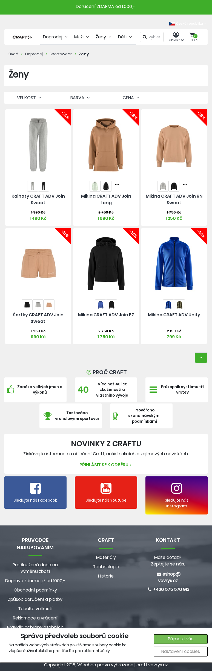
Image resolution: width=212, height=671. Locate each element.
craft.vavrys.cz (152, 665)
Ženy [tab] (104, 37)
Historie (106, 576)
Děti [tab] (125, 37)
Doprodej (34, 54)
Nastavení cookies (180, 651)
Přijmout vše (181, 639)
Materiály (106, 557)
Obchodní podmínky (35, 590)
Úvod (13, 54)
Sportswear (61, 54)
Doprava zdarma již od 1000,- (35, 581)
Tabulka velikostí (35, 608)
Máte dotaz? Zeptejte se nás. (168, 560)
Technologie (106, 567)
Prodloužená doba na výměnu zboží (35, 568)
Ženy (84, 54)
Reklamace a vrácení (35, 618)
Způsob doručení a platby (35, 599)
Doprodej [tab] (56, 37)
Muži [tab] (82, 37)
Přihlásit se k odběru (106, 465)
